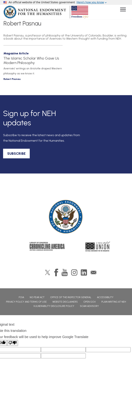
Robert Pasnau (12, 79)
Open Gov (89, 301)
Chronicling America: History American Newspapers (47, 246)
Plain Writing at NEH (113, 301)
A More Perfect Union (98, 246)
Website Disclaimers (65, 301)
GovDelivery (93, 272)
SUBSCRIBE (16, 153)
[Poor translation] (12, 343)
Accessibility (105, 297)
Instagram (74, 272)
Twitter (47, 272)
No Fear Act (37, 297)
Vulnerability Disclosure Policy (53, 306)
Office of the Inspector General (70, 297)
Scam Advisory (89, 306)
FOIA (21, 297)
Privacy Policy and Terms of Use (26, 301)
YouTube (65, 272)
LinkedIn (84, 272)
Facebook (56, 272)
